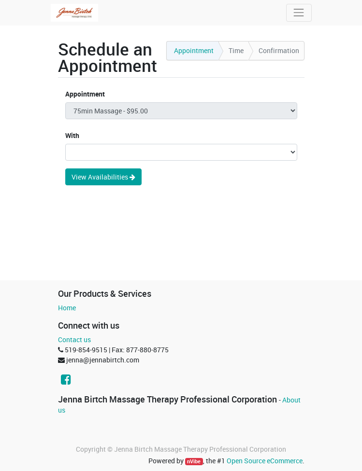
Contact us (74, 339)
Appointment (85, 93)
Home (67, 307)
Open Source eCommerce (265, 460)
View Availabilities (103, 176)
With (72, 135)
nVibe (194, 461)
